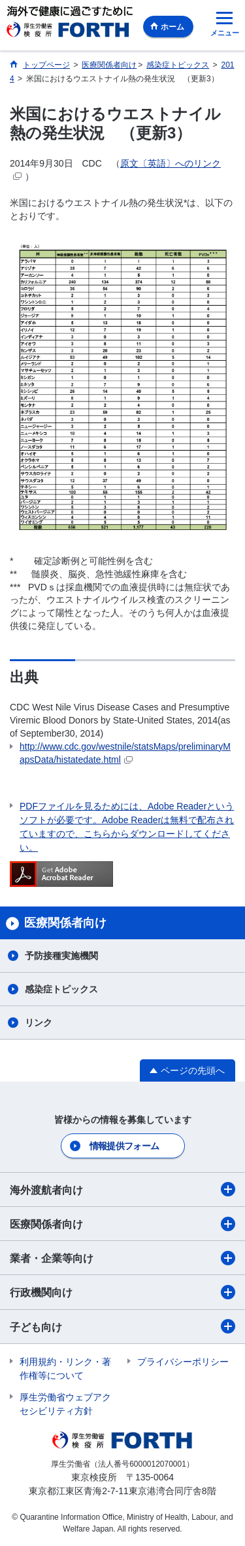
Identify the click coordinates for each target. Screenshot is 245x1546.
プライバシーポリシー (183, 1361)
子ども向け (122, 1326)
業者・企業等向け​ (122, 1258)
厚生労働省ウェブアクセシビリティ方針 (65, 1404)
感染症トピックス (61, 989)
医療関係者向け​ (122, 1224)
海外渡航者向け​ (122, 1189)
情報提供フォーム (124, 1146)
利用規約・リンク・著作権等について (65, 1368)
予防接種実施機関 (61, 955)
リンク (38, 1022)
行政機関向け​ (122, 1292)
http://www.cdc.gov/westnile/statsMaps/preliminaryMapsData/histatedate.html (125, 753)
